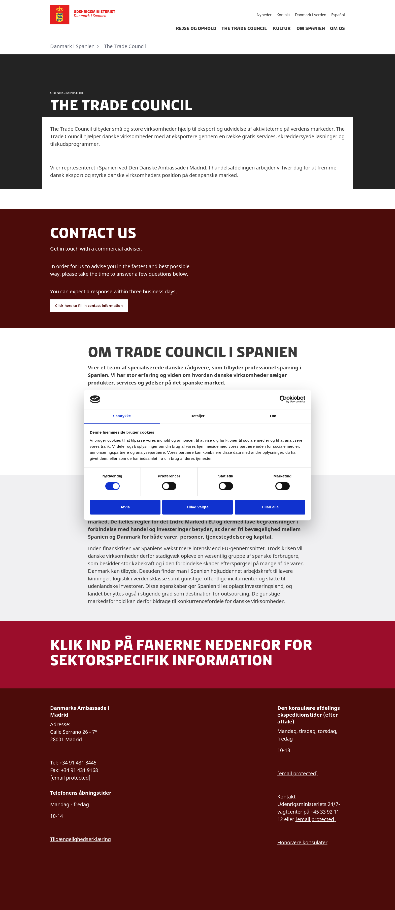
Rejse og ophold (196, 28)
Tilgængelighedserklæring (80, 839)
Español (338, 14)
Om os (337, 28)
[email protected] (297, 773)
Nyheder (264, 14)
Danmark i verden (310, 14)
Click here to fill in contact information (89, 305)
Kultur (282, 28)
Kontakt (283, 14)
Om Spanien (311, 28)
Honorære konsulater (302, 842)
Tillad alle (270, 507)
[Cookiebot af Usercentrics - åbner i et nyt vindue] (283, 399)
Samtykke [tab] (122, 416)
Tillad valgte (197, 507)
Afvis (125, 507)
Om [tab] (273, 416)
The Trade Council (244, 28)
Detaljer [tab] (197, 416)
